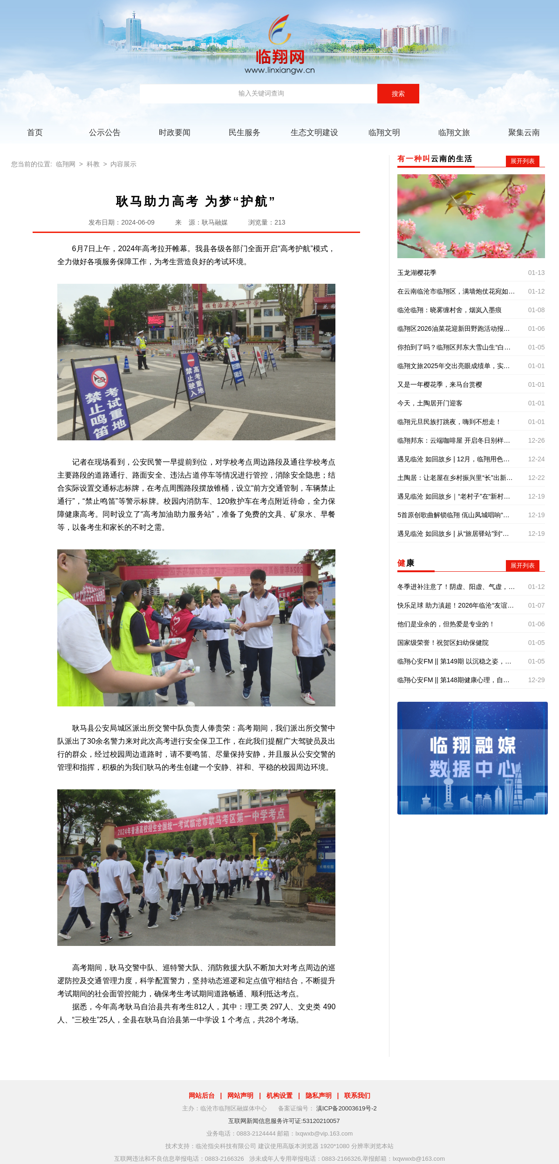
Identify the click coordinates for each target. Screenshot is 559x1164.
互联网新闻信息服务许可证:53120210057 (284, 1120)
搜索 (398, 93)
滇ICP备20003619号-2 (346, 1108)
